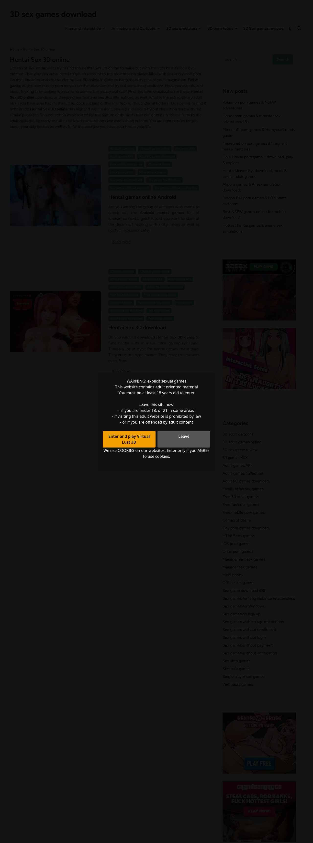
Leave (184, 436)
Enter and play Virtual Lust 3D (129, 439)
